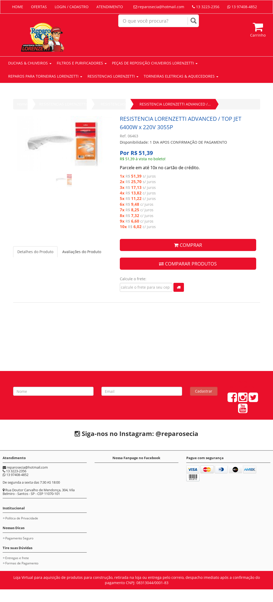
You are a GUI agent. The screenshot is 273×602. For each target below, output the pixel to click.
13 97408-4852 (242, 6)
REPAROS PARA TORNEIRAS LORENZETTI (45, 76)
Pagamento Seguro (19, 538)
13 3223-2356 (205, 6)
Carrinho (258, 30)
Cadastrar (203, 391)
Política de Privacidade (21, 518)
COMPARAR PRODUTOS (188, 263)
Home (22, 104)
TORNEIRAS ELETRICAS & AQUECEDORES (181, 76)
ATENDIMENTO (109, 6)
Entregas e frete (17, 558)
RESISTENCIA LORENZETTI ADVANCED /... (175, 104)
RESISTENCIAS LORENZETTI (112, 76)
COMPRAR (188, 245)
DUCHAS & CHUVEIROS (29, 63)
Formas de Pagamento (21, 563)
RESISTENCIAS (113, 104)
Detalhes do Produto (35, 251)
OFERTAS (39, 6)
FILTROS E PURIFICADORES (82, 63)
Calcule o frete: (133, 278)
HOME (17, 6)
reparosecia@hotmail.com (158, 6)
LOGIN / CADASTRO (72, 6)
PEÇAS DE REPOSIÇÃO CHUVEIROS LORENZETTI (155, 63)
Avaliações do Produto (81, 251)
